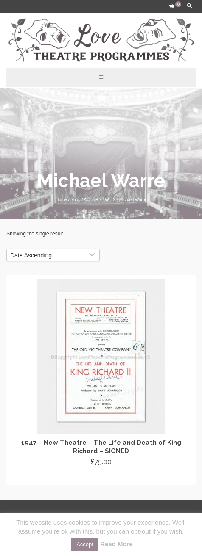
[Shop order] (53, 255)
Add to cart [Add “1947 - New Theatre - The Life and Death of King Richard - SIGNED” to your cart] (101, 477)
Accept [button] (84, 544)
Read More (116, 544)
